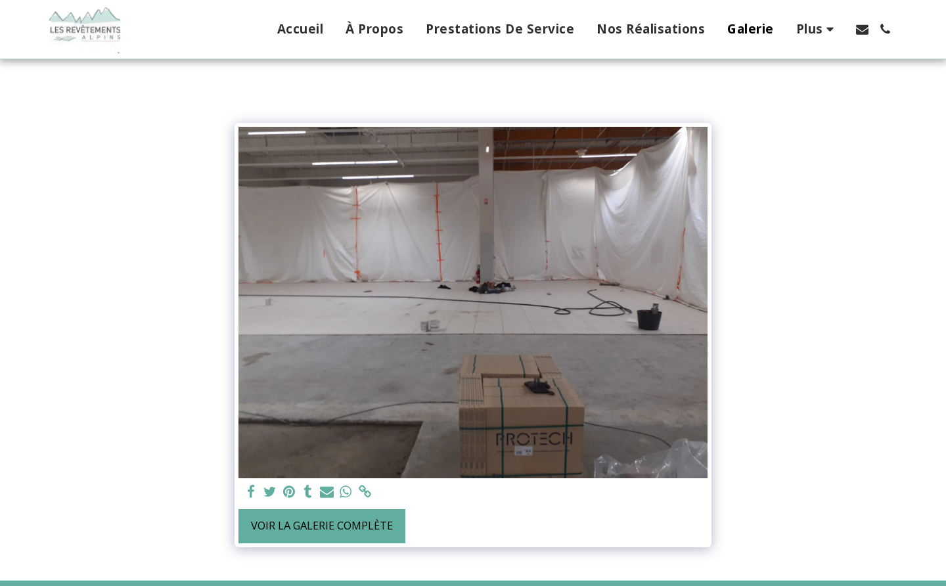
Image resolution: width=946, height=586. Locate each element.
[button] (862, 29)
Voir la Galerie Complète (322, 525)
